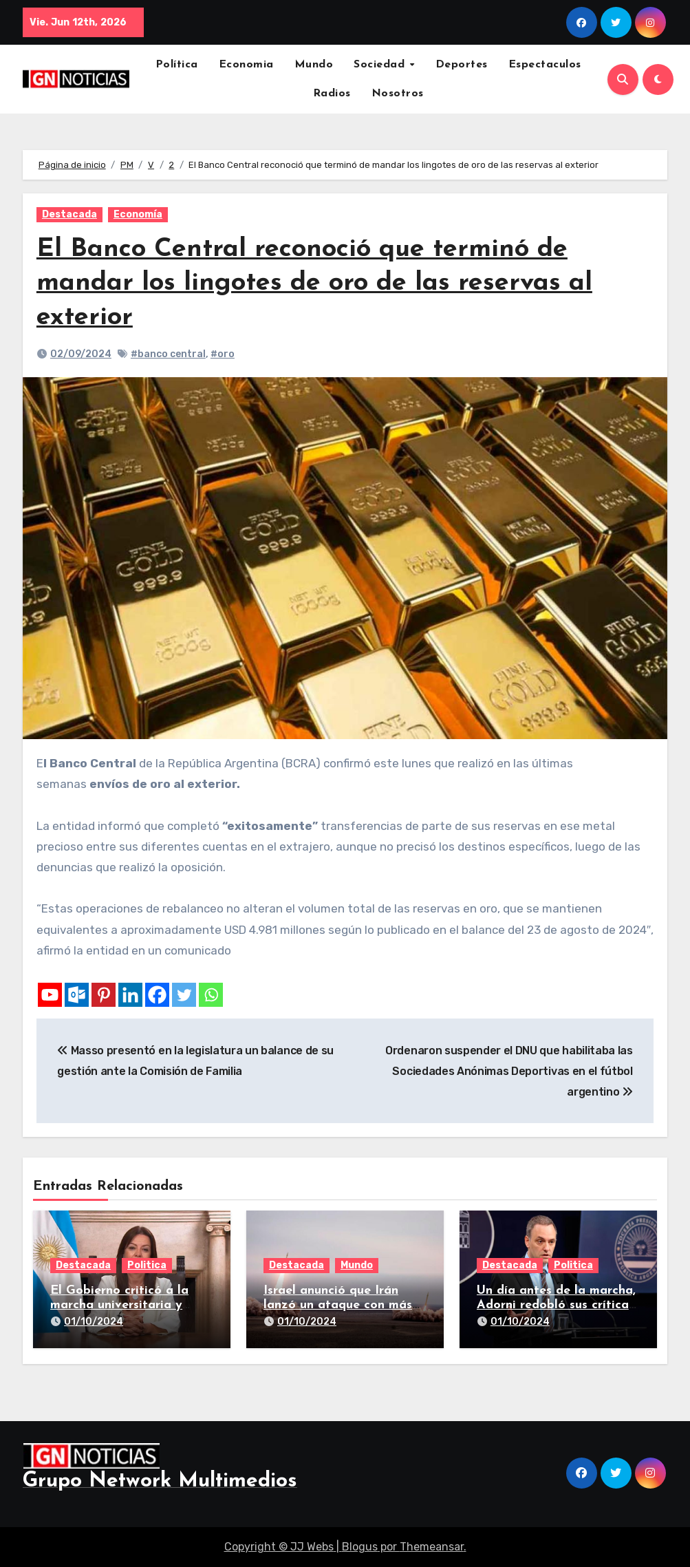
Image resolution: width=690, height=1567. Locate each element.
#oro (223, 354)
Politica (146, 1265)
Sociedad (381, 64)
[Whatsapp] (211, 995)
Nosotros (397, 93)
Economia (246, 64)
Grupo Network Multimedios (160, 1481)
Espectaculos (544, 64)
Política (176, 64)
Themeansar (432, 1546)
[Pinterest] (103, 995)
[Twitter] (184, 995)
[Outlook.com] (77, 995)
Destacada (69, 214)
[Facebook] (157, 995)
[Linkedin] (130, 995)
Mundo (314, 64)
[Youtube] (50, 995)
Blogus (360, 1546)
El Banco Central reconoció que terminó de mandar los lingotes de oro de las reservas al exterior (314, 283)
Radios (332, 93)
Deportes (461, 64)
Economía (138, 214)
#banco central (168, 354)
